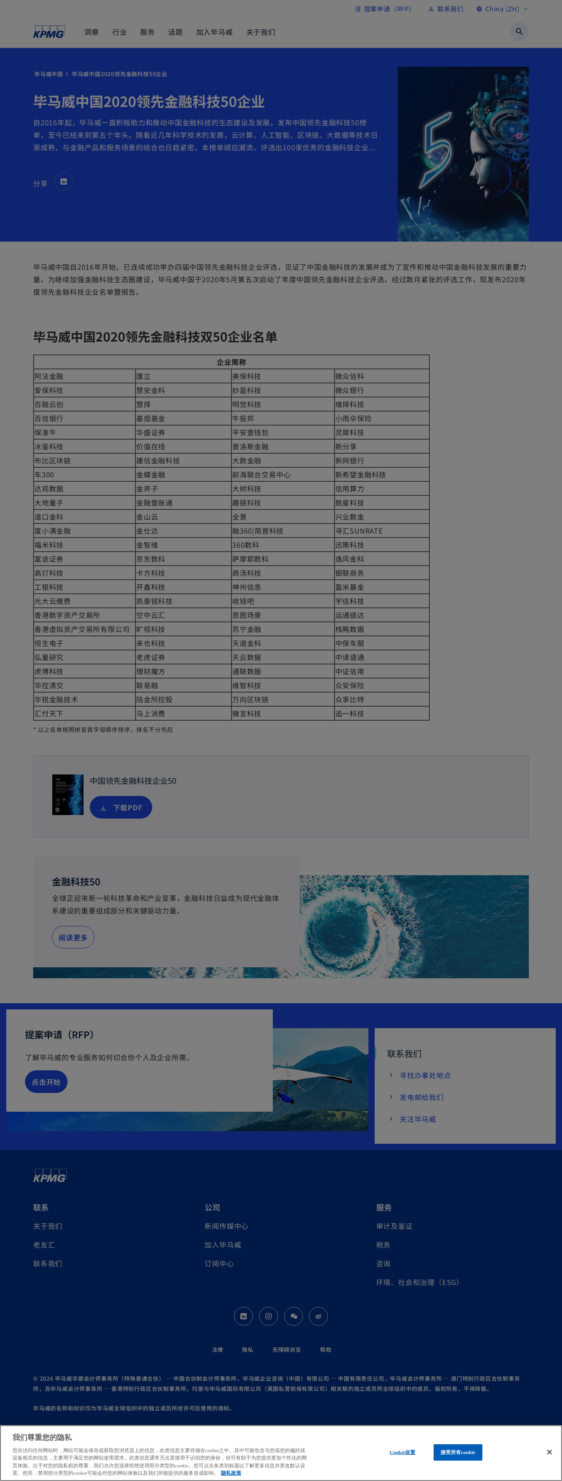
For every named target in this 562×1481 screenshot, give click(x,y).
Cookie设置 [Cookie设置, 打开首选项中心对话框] (402, 1452)
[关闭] (549, 1452)
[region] (281, 1453)
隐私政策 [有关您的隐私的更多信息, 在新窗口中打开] (231, 1473)
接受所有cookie (458, 1452)
